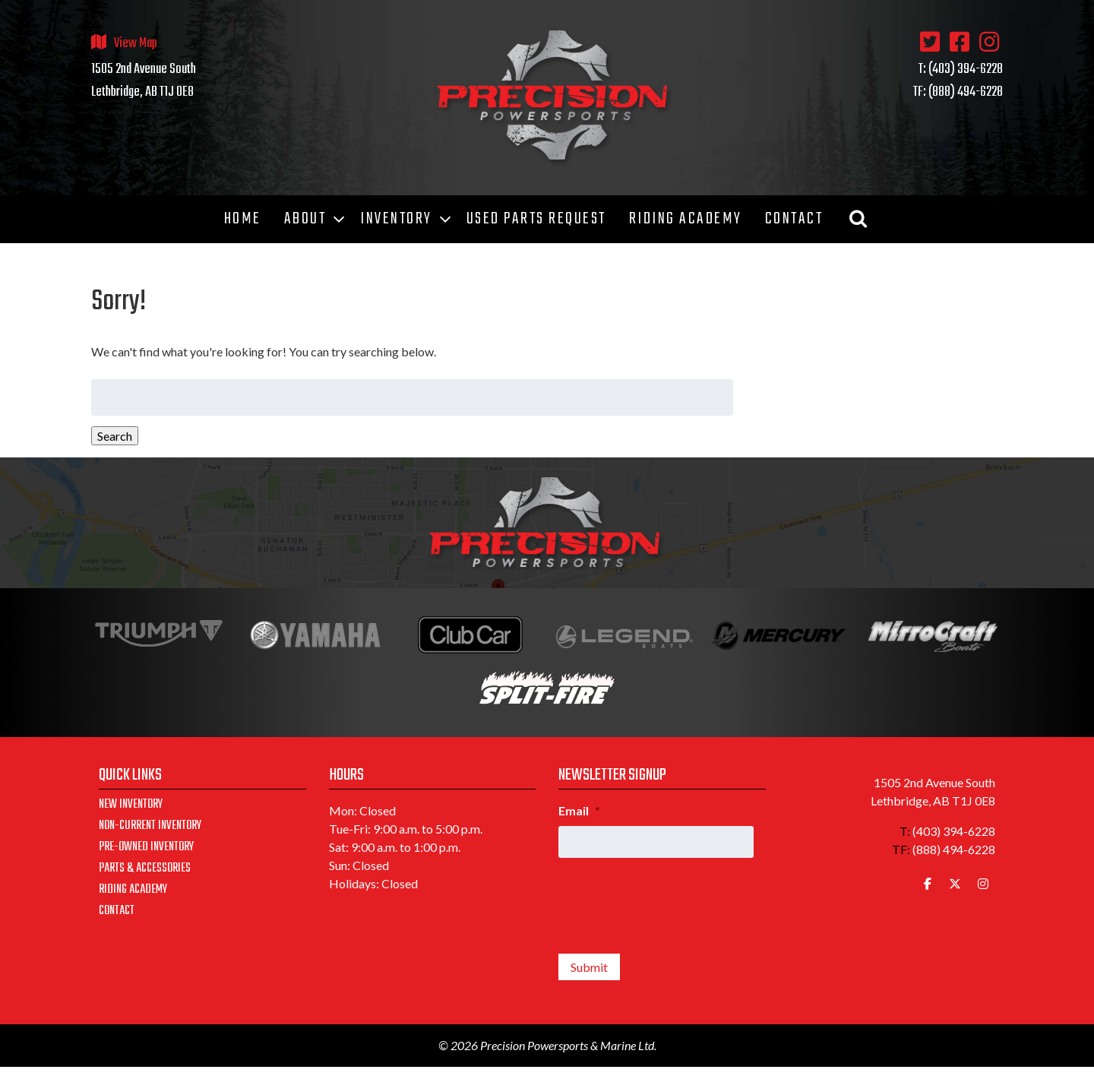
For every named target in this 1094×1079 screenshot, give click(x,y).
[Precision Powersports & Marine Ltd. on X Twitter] (955, 884)
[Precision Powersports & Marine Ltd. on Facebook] (927, 884)
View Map (135, 44)
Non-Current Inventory (150, 826)
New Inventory (131, 805)
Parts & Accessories (145, 868)
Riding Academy (133, 890)
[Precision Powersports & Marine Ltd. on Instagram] (983, 884)
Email (579, 810)
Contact (116, 911)
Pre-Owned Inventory (146, 847)
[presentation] (673, 899)
